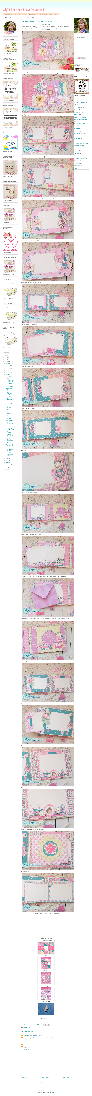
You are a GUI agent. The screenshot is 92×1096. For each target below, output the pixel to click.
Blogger (53, 1092)
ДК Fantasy (77, 131)
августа (8, 372)
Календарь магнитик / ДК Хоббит (10, 400)
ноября (8, 365)
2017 (6, 361)
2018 (6, 359)
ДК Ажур (27, 1027)
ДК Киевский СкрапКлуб (80, 117)
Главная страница (8, 14)
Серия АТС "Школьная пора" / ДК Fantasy (9, 394)
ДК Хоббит (77, 126)
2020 (6, 355)
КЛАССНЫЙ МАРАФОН (80, 141)
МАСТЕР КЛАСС (78, 146)
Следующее (25, 1077)
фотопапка (77, 165)
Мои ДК (24, 14)
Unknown (27, 1035)
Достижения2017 (43, 14)
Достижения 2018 (54, 14)
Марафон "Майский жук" (80, 143)
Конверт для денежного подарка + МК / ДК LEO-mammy (10, 429)
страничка (77, 160)
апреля (8, 460)
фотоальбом (77, 163)
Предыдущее (66, 1077)
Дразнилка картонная (25, 9)
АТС (75, 105)
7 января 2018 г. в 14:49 (35, 1045)
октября (8, 368)
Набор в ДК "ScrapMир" (9, 435)
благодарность (78, 107)
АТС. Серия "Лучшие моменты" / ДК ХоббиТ (9, 440)
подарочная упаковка (79, 158)
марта (7, 462)
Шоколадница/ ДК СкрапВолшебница (10, 422)
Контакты (17, 14)
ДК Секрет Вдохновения (80, 119)
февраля (8, 464)
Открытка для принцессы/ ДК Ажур (9, 449)
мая (7, 458)
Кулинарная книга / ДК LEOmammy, (9, 385)
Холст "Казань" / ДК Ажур (10, 389)
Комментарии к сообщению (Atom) (50, 1082)
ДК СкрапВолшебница (80, 123)
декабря (8, 363)
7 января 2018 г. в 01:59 (36, 1035)
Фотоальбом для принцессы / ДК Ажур (9, 405)
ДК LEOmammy (78, 133)
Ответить (26, 1040)
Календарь (77, 138)
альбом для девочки (79, 102)
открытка (76, 150)
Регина (26, 1045)
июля (7, 374)
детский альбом (78, 112)
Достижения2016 (33, 14)
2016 (6, 469)
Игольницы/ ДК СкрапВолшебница (10, 454)
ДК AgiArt (76, 128)
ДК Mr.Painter (77, 136)
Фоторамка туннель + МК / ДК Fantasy (10, 380)
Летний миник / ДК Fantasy (9, 445)
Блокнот (76, 109)
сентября (8, 370)
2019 (6, 357)
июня (7, 376)
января (8, 467)
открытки (76, 153)
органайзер (77, 148)
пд (75, 155)
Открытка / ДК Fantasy (9, 417)
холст (75, 168)
